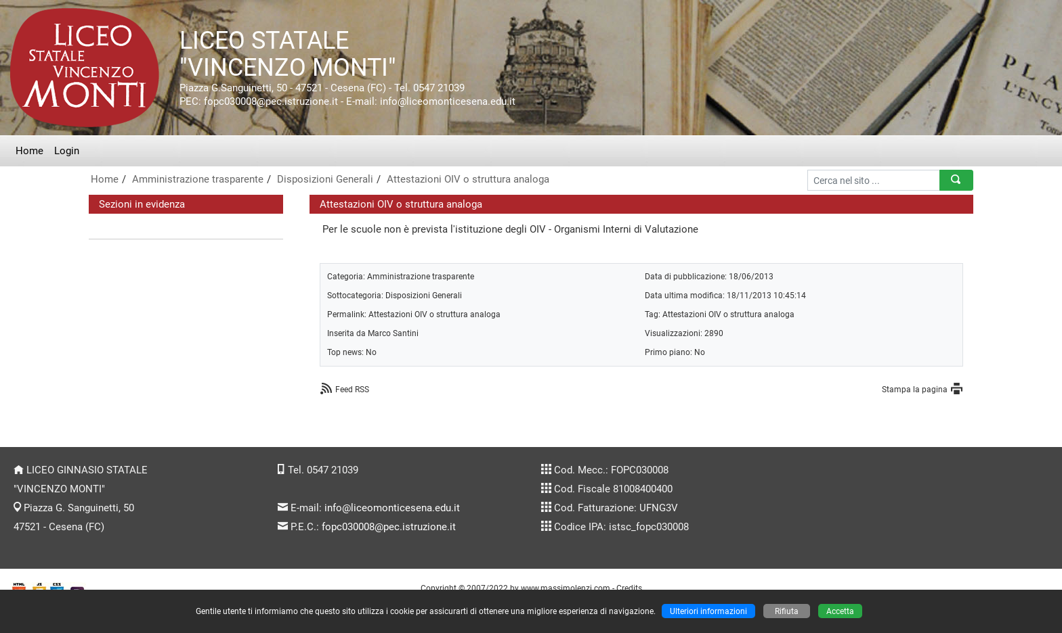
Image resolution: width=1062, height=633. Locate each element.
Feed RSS (352, 389)
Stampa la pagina (915, 389)
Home (29, 151)
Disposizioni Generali (325, 179)
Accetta (840, 611)
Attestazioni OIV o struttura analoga (468, 179)
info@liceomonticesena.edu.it (392, 508)
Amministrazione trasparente (197, 179)
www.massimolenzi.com (565, 588)
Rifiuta (787, 611)
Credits (629, 588)
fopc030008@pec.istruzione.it (389, 527)
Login (66, 151)
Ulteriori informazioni (708, 611)
